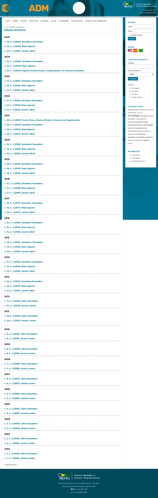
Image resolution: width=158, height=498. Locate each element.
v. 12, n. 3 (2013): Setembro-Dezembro (23, 281)
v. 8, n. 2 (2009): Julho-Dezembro (21, 349)
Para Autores (136, 158)
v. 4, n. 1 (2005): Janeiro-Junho (19, 413)
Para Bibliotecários (138, 161)
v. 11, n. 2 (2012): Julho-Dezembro (21, 301)
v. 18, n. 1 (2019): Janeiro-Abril (19, 173)
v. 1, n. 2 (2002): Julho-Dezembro (20, 453)
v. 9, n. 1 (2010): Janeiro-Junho (19, 338)
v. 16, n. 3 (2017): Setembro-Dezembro (23, 203)
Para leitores (136, 155)
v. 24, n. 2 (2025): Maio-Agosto (19, 46)
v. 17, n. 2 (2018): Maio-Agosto (19, 188)
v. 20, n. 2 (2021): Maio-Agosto (19, 129)
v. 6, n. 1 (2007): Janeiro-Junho (19, 383)
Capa (6, 27)
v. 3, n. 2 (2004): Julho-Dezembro (21, 424)
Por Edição (135, 88)
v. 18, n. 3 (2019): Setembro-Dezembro (23, 164)
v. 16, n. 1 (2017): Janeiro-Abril (19, 212)
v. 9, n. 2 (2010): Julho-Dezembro (21, 334)
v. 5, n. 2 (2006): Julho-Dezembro (21, 394)
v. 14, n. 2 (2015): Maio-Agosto (19, 247)
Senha (130, 31)
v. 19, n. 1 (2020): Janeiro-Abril (19, 153)
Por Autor (135, 91)
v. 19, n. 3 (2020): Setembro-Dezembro (23, 144)
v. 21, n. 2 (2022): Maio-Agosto (19, 105)
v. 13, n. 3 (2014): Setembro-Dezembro (23, 262)
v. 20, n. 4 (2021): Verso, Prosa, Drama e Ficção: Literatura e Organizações (42, 120)
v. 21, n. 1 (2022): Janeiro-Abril (19, 110)
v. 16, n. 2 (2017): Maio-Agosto (19, 208)
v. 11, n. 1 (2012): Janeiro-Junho (20, 305)
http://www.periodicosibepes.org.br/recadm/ (79, 486)
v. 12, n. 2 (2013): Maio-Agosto (19, 286)
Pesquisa (141, 65)
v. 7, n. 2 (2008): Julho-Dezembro (21, 364)
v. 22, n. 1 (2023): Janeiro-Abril (19, 90)
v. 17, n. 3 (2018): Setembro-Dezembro (23, 183)
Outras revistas (137, 97)
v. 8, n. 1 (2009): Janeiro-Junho (19, 353)
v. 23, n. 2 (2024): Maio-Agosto (19, 66)
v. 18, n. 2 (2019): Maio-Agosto (19, 168)
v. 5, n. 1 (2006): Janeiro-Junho (19, 398)
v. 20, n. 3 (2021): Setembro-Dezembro (23, 125)
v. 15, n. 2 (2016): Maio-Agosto (19, 227)
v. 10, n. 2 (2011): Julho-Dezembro (21, 316)
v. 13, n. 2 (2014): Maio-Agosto (19, 266)
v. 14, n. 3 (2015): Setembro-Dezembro (23, 242)
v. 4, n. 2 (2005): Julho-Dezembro (21, 409)
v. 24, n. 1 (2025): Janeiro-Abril (19, 51)
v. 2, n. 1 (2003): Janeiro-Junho (19, 443)
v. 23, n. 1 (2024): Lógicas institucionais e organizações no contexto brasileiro (44, 70)
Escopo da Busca (141, 72)
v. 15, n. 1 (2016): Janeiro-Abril (19, 232)
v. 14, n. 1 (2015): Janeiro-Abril (19, 251)
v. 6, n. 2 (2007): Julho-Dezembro (21, 379)
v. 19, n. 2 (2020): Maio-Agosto (19, 149)
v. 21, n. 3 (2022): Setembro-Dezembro (23, 100)
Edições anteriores (17, 27)
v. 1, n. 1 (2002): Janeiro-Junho (19, 458)
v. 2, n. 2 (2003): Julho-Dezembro (21, 439)
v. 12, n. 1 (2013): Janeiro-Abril (19, 291)
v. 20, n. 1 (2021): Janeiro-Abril (19, 134)
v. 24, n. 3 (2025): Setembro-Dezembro (23, 42)
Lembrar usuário (136, 35)
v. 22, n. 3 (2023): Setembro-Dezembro (23, 81)
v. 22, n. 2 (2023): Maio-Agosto (19, 85)
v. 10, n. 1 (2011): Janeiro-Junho (20, 321)
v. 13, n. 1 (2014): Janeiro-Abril (19, 271)
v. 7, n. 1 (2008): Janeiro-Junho (19, 368)
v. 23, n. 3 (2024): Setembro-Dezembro (23, 61)
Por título (135, 94)
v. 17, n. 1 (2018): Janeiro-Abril (19, 193)
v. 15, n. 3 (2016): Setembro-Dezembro (23, 223)
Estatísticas (77, 21)
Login (130, 26)
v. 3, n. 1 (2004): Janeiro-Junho (19, 428)
